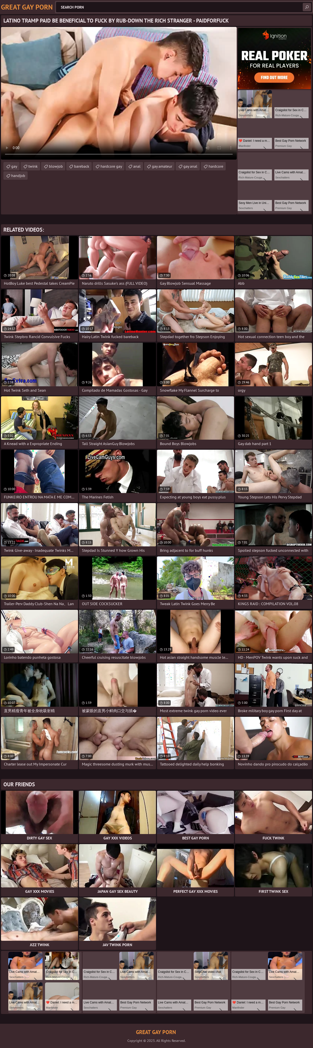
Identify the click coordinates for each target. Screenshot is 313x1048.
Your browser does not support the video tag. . (119, 93)
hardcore (216, 166)
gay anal (190, 166)
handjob (18, 175)
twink (33, 166)
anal (137, 166)
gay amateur (162, 166)
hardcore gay (111, 166)
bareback (81, 166)
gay (14, 166)
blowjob (56, 166)
